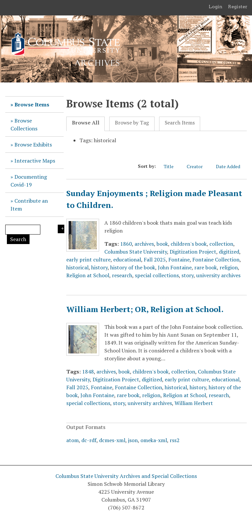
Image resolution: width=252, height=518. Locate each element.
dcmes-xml (112, 440)
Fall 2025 (155, 259)
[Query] (22, 230)
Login (215, 6)
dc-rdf (88, 440)
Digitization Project (193, 251)
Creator (198, 166)
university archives (218, 275)
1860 (126, 243)
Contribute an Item (29, 204)
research (122, 275)
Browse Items (31, 104)
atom (72, 440)
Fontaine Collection (216, 259)
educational (127, 259)
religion (229, 267)
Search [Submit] (18, 239)
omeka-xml (153, 440)
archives (144, 243)
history (99, 267)
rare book (205, 267)
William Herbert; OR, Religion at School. (144, 309)
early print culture (88, 259)
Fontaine (179, 259)
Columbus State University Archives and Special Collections (126, 476)
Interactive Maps (34, 160)
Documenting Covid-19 (28, 180)
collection (221, 243)
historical (77, 267)
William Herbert (194, 403)
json (133, 440)
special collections (157, 275)
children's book (189, 243)
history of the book (132, 267)
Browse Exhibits (33, 144)
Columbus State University (135, 251)
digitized (229, 251)
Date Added (231, 166)
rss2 (174, 440)
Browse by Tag (132, 122)
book (162, 243)
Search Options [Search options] (61, 229)
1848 (88, 371)
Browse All (85, 122)
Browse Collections (23, 124)
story (187, 275)
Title (172, 166)
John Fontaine (175, 267)
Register (237, 6)
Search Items (180, 122)
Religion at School (87, 275)
